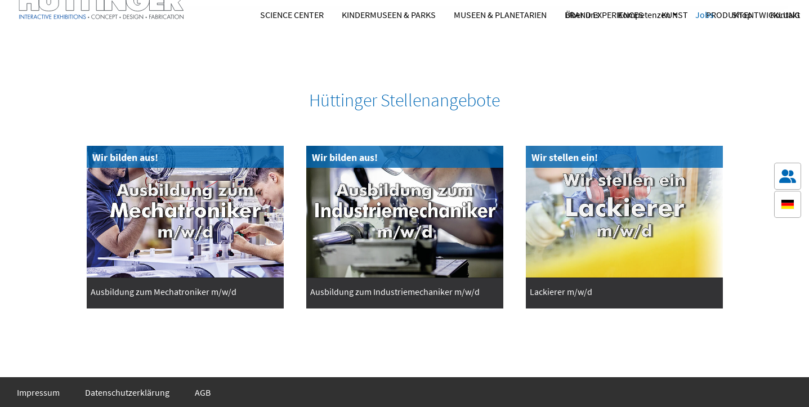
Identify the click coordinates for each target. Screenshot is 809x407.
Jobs (704, 14)
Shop (742, 14)
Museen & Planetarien (500, 46)
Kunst (674, 46)
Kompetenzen (644, 14)
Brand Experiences (604, 46)
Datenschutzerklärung (127, 392)
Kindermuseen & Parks (389, 46)
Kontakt (785, 14)
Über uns (582, 14)
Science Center (292, 46)
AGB (203, 392)
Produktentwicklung (753, 46)
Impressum (38, 392)
